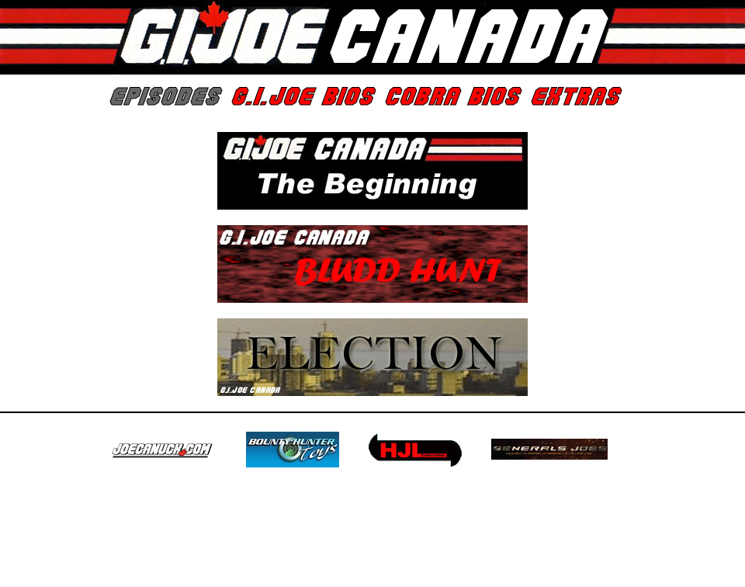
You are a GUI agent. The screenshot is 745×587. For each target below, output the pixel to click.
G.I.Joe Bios (301, 97)
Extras (574, 97)
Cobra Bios (451, 97)
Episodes (164, 97)
